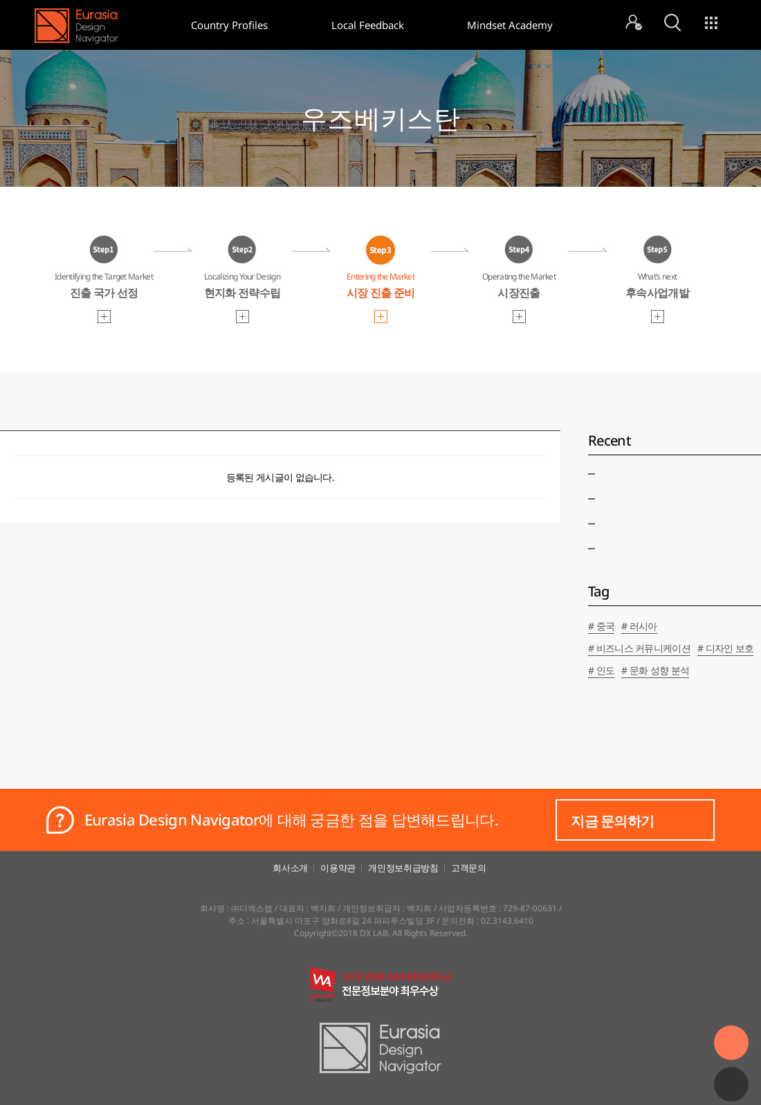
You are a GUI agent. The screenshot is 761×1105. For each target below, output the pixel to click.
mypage (633, 22)
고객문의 (468, 867)
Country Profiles (229, 25)
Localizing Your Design (242, 287)
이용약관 (338, 867)
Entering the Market (380, 287)
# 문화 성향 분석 (655, 670)
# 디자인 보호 (725, 648)
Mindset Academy (510, 25)
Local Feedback (367, 25)
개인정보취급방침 (403, 867)
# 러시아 (639, 625)
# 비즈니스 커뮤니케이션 (639, 648)
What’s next (657, 287)
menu (710, 22)
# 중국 (601, 625)
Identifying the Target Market (104, 287)
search (672, 22)
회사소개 (290, 867)
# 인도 (601, 670)
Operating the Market (519, 287)
